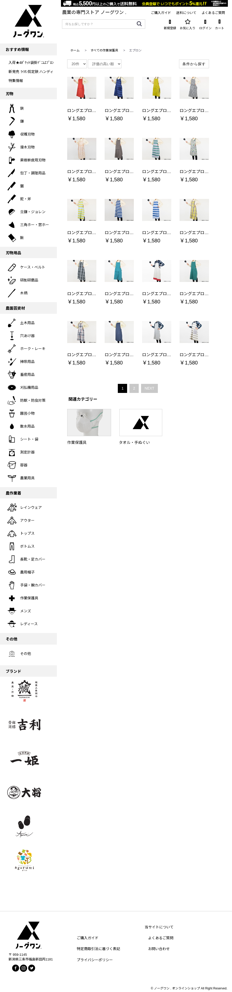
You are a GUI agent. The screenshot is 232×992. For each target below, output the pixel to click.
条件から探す (194, 64)
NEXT (149, 388)
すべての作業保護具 (104, 50)
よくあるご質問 (160, 938)
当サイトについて (159, 927)
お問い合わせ (159, 949)
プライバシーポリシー (95, 960)
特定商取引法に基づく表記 (98, 949)
